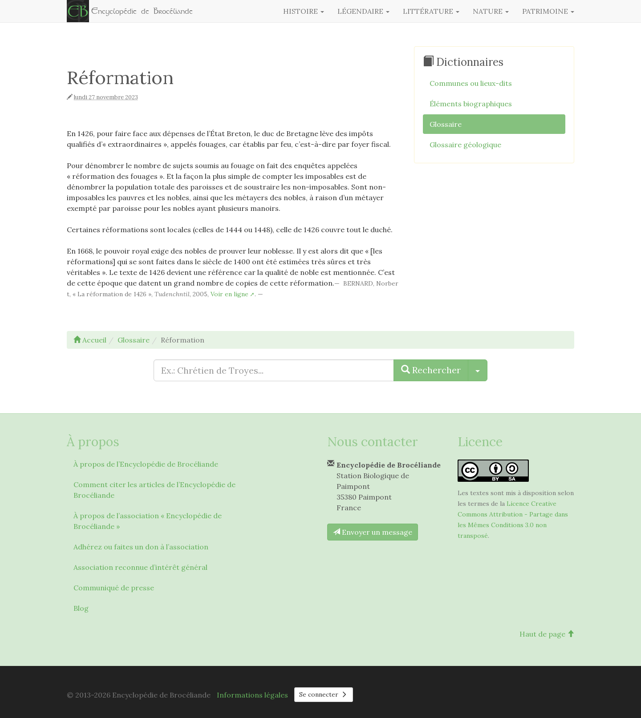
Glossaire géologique (465, 144)
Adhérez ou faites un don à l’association (140, 546)
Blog (81, 608)
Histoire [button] (303, 11)
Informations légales (252, 694)
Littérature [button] (431, 11)
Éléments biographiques (471, 103)
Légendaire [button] (363, 11)
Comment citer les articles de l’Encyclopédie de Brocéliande (154, 490)
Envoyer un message (372, 532)
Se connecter (323, 694)
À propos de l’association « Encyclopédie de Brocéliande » (147, 521)
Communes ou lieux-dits (471, 83)
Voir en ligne (229, 294)
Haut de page (546, 633)
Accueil (89, 339)
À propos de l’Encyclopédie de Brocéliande (145, 464)
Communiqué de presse (113, 587)
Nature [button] (491, 11)
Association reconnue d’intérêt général (140, 567)
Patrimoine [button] (548, 11)
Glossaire (446, 124)
